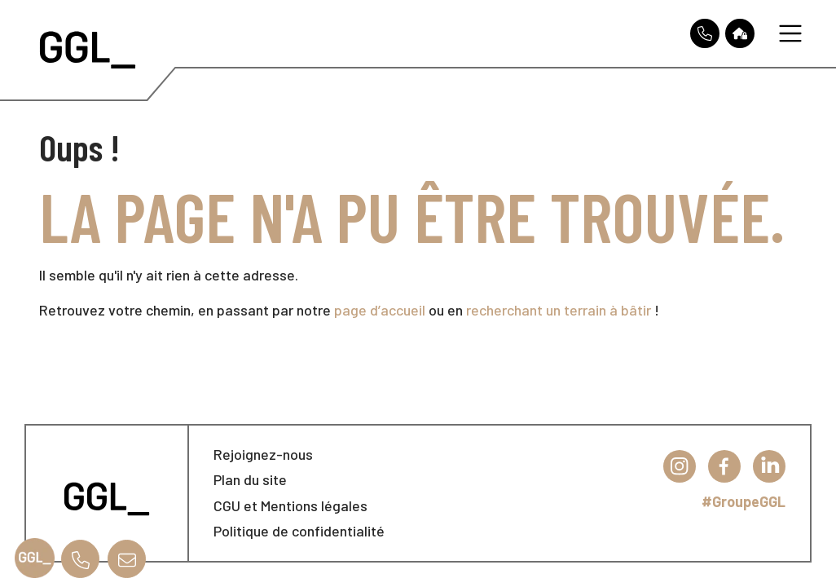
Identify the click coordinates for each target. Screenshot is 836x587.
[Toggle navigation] (790, 33)
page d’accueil (379, 310)
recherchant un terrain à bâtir (558, 310)
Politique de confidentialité (299, 531)
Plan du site (250, 479)
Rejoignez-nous (263, 454)
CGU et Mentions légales (290, 505)
